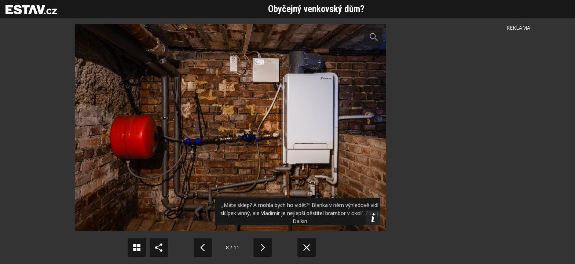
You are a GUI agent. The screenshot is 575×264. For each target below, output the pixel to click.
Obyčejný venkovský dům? (316, 9)
